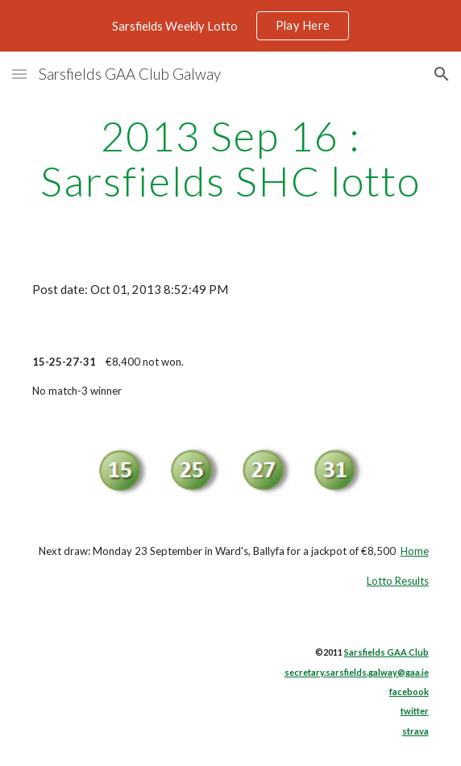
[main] (230, 158)
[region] (230, 26)
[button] (19, 74)
